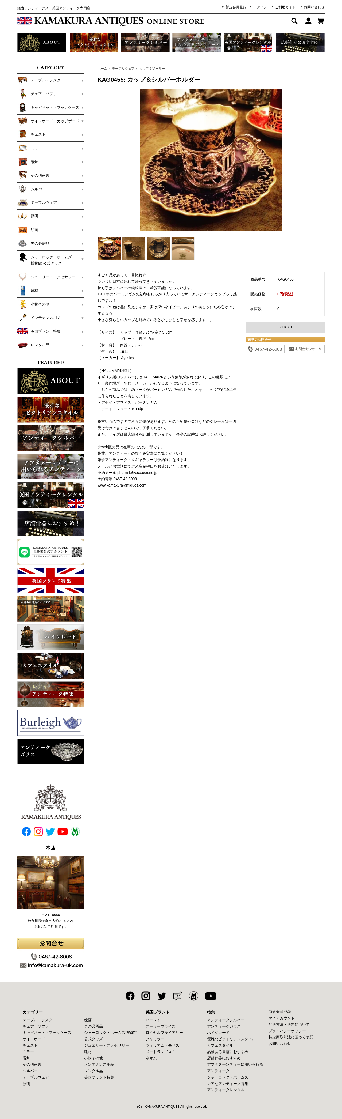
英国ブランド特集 (39, 331)
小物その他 (33, 304)
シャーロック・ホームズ (227, 1077)
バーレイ (153, 1020)
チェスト (31, 134)
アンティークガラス (224, 1026)
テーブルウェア (37, 202)
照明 (27, 216)
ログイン (260, 7)
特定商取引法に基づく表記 (291, 1037)
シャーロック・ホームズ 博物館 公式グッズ (48, 259)
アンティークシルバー (225, 1020)
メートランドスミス (162, 1052)
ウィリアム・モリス (162, 1045)
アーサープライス (161, 1026)
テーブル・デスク (39, 80)
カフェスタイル (220, 1045)
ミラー (29, 148)
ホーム (102, 68)
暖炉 (27, 161)
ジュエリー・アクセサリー (46, 277)
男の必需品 (33, 243)
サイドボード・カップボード (48, 121)
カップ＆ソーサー (152, 68)
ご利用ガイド (285, 7)
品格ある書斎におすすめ (227, 1052)
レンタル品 (33, 345)
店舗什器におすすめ (224, 1058)
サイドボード (34, 1039)
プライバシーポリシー (287, 1031)
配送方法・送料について (289, 1024)
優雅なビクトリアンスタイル (231, 1039)
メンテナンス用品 (39, 317)
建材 (27, 290)
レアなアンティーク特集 (227, 1084)
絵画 (27, 229)
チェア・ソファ (37, 93)
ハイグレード (218, 1032)
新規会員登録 (236, 7)
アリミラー (155, 1039)
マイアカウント (282, 1018)
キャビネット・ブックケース (48, 107)
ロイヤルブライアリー (164, 1032)
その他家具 (33, 175)
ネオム (151, 1058)
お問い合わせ (314, 7)
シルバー (31, 189)
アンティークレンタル (225, 1090)
